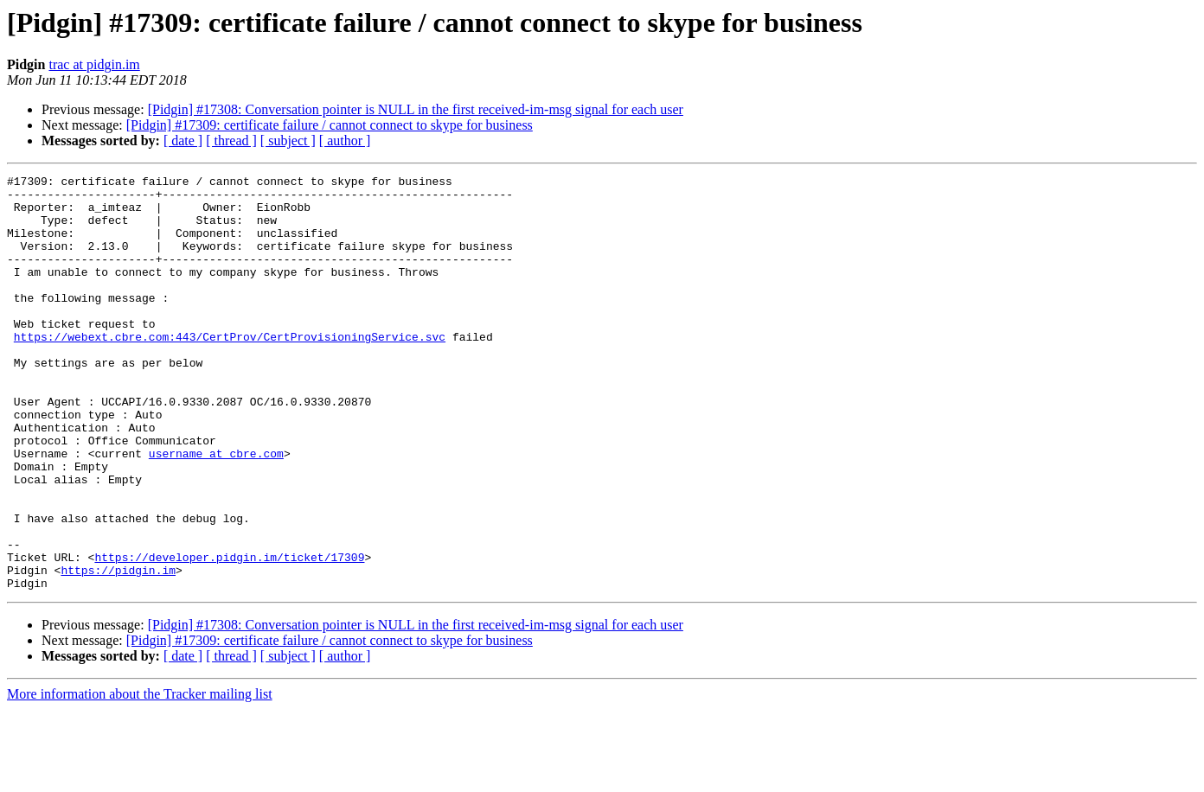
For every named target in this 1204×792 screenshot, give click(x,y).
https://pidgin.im (118, 650)
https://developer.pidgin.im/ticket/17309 (229, 634)
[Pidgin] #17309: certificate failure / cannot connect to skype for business (329, 125)
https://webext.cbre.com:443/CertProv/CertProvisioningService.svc (229, 370)
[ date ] (182, 140)
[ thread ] (231, 140)
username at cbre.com (216, 510)
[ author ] (345, 140)
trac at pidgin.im (93, 64)
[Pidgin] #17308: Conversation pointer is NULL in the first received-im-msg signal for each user (415, 109)
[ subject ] (288, 140)
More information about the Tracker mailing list (139, 777)
